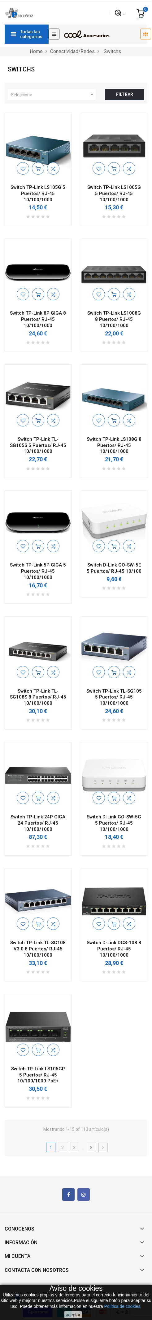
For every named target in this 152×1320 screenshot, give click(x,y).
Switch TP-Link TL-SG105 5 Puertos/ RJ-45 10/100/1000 (114, 697)
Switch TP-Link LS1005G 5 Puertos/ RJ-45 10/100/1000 (114, 193)
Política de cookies (122, 1306)
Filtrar (124, 94)
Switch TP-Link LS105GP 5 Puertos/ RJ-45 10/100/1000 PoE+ (38, 1075)
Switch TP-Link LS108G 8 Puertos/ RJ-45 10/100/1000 (114, 445)
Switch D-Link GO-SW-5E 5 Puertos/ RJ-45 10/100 (114, 568)
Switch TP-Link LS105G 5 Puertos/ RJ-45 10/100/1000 (38, 193)
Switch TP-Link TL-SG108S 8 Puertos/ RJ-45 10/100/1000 (38, 697)
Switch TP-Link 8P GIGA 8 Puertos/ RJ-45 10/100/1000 (38, 319)
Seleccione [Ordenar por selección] (53, 94)
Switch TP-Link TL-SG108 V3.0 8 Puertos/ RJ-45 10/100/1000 (38, 949)
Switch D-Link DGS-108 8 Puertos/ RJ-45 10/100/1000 (114, 949)
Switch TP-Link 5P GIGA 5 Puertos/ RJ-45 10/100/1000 (38, 571)
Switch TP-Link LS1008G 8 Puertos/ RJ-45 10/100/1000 (114, 319)
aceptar (73, 1314)
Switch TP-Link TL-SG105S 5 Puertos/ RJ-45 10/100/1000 (38, 445)
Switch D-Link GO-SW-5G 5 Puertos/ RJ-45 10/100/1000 (114, 823)
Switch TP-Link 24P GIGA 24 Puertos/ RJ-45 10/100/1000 (38, 823)
